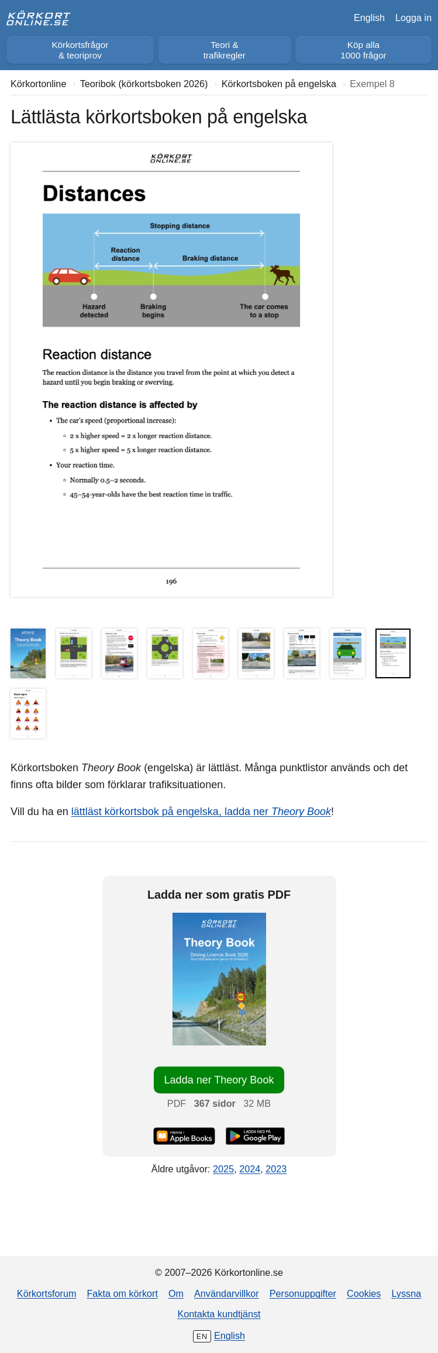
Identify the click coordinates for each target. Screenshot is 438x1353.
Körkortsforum (47, 1293)
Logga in (413, 17)
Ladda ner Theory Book (219, 1080)
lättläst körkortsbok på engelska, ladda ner (201, 811)
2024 (249, 1169)
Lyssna (406, 1293)
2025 (223, 1169)
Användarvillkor (226, 1293)
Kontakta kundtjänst (218, 1314)
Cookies (364, 1293)
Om (176, 1293)
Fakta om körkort (122, 1293)
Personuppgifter (303, 1293)
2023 (276, 1169)
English (369, 17)
